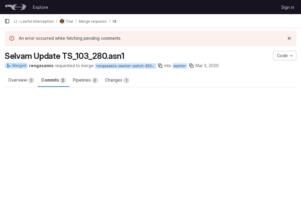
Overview (21, 80)
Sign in (287, 7)
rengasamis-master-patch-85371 (126, 66)
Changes (117, 80)
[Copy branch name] (160, 65)
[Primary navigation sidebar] (7, 21)
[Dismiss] (289, 38)
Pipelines (85, 80)
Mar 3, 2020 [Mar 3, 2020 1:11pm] (207, 65)
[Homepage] (15, 7)
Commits (53, 80)
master (180, 66)
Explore (40, 7)
